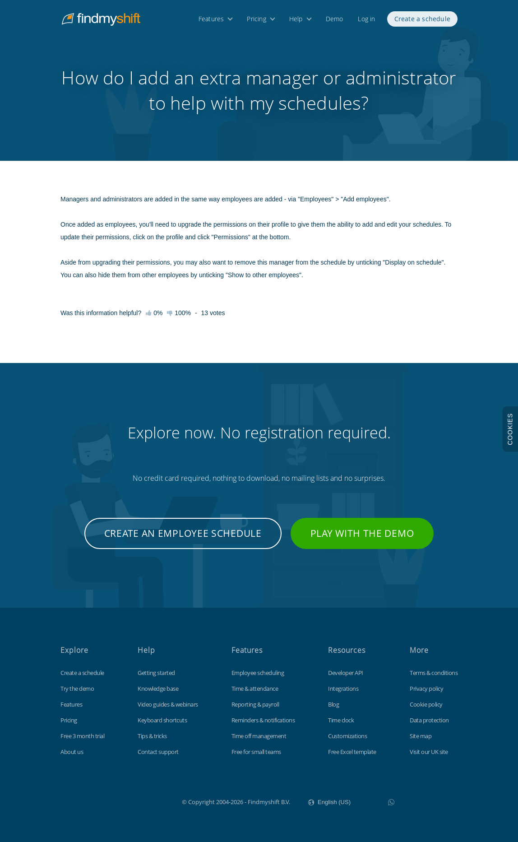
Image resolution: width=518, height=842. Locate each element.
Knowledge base (158, 688)
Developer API (345, 673)
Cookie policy (426, 704)
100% (179, 312)
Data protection (429, 720)
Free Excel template (352, 752)
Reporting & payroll (255, 704)
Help (296, 21)
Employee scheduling (257, 673)
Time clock (341, 720)
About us (71, 752)
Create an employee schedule (183, 533)
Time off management (259, 736)
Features (211, 21)
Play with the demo (362, 533)
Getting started (156, 673)
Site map (420, 736)
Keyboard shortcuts (162, 720)
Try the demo (77, 688)
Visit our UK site (429, 752)
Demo (334, 21)
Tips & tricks (152, 736)
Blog (333, 704)
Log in (366, 21)
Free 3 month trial (82, 736)
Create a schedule (422, 21)
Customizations (347, 736)
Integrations (343, 688)
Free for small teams (256, 752)
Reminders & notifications (263, 720)
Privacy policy (426, 688)
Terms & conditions (434, 673)
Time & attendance (254, 688)
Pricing (256, 21)
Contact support (158, 752)
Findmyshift (136, 801)
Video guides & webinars (168, 704)
